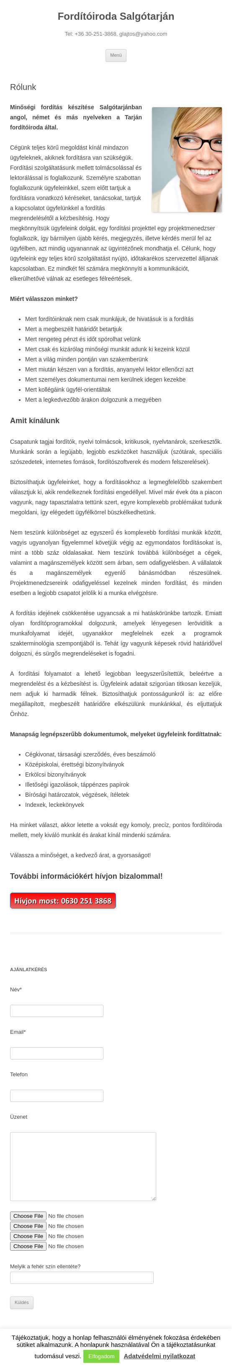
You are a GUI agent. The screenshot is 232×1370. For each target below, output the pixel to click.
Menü (116, 55)
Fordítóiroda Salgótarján (116, 16)
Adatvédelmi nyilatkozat (159, 1355)
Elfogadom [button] (101, 1356)
